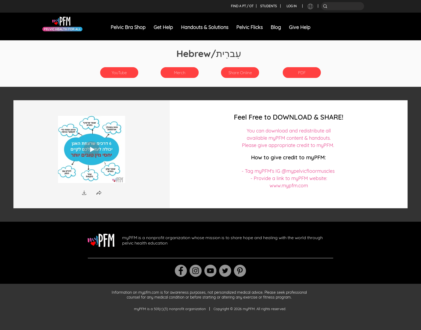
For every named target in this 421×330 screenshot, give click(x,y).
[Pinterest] (240, 271)
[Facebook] (181, 271)
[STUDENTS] (268, 6)
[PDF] (302, 72)
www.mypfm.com (289, 185)
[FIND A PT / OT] (242, 6)
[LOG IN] (291, 6)
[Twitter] (225, 271)
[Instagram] (196, 271)
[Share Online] (240, 72)
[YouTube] (119, 72)
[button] (180, 72)
